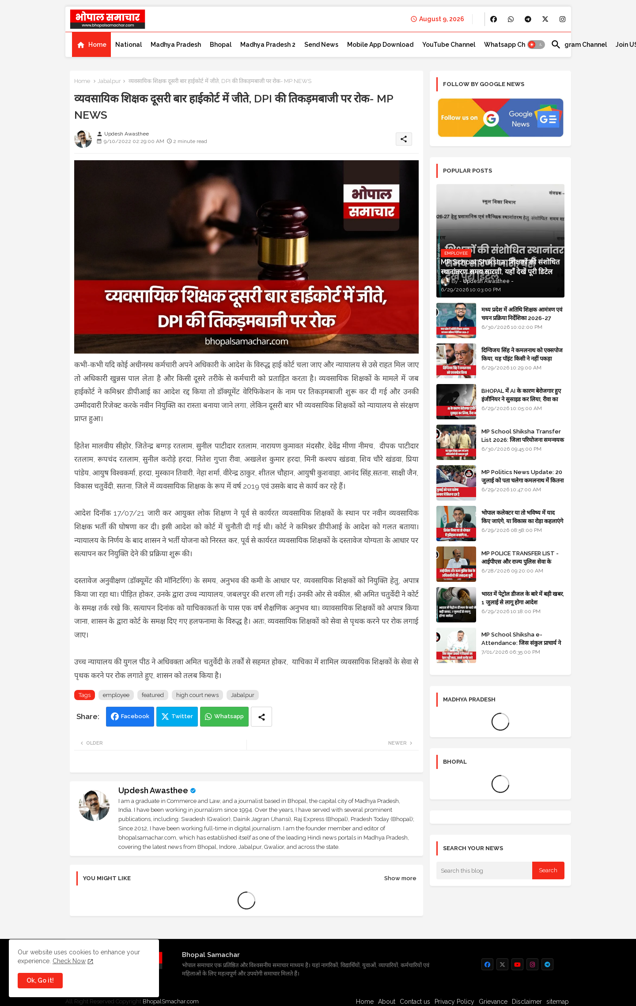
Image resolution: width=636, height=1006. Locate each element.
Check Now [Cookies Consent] (69, 961)
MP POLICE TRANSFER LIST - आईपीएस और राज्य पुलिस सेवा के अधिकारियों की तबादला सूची (520, 561)
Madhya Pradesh (176, 44)
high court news (197, 695)
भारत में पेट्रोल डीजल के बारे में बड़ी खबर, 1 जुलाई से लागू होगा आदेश (522, 598)
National (128, 44)
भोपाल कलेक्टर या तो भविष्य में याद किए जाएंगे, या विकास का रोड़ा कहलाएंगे (522, 516)
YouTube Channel (448, 44)
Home (97, 44)
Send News (321, 44)
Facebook (135, 716)
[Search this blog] (484, 870)
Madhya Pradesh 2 (267, 44)
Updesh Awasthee (153, 790)
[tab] (91, 44)
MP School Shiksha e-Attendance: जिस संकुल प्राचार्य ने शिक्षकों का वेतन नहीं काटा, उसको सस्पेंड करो (522, 646)
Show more (400, 878)
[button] (536, 44)
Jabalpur (109, 81)
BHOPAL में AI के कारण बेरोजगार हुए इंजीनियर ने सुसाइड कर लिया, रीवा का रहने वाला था (521, 399)
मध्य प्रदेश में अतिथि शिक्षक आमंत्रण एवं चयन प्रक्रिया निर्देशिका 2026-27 (521, 313)
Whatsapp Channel (513, 44)
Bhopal (220, 44)
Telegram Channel (579, 44)
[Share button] (261, 717)
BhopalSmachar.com (171, 1001)
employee (116, 695)
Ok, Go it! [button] (40, 980)
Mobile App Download (380, 44)
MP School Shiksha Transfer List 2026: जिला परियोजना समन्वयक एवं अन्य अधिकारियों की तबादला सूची (522, 439)
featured (153, 695)
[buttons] (493, 19)
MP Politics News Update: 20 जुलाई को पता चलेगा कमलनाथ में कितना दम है (522, 480)
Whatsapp (229, 716)
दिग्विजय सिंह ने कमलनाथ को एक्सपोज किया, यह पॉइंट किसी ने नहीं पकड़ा (522, 354)
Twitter (182, 716)
